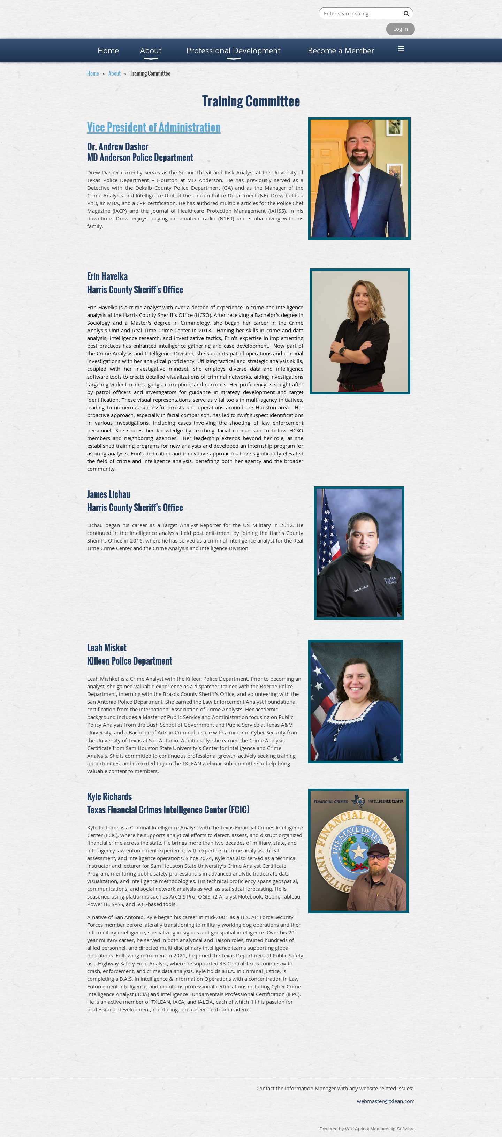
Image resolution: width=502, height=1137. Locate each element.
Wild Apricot (357, 1128)
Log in (400, 28)
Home (93, 73)
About (114, 73)
